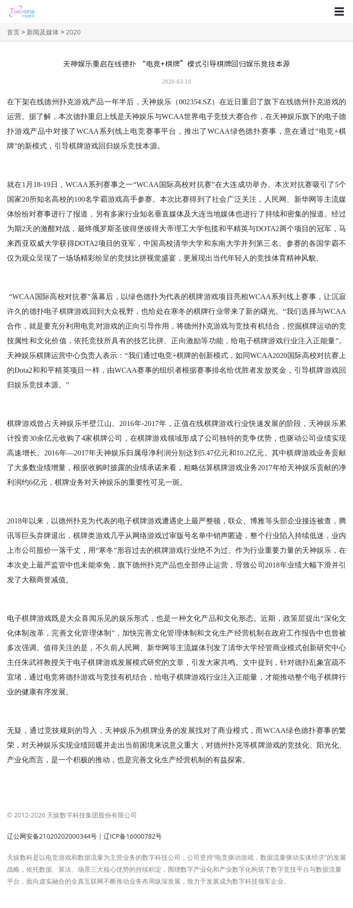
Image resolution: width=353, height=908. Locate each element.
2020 (73, 32)
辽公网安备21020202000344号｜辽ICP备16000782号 (84, 836)
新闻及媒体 (43, 32)
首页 (13, 32)
